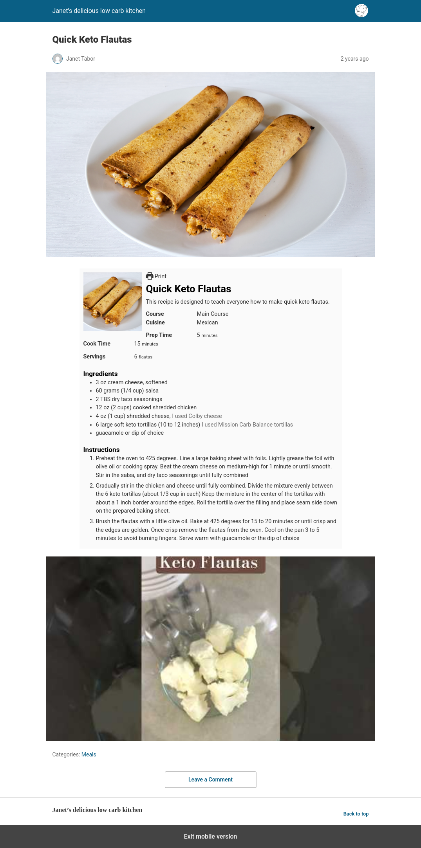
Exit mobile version (210, 836)
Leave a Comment (210, 779)
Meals (88, 754)
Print (156, 276)
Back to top (356, 814)
